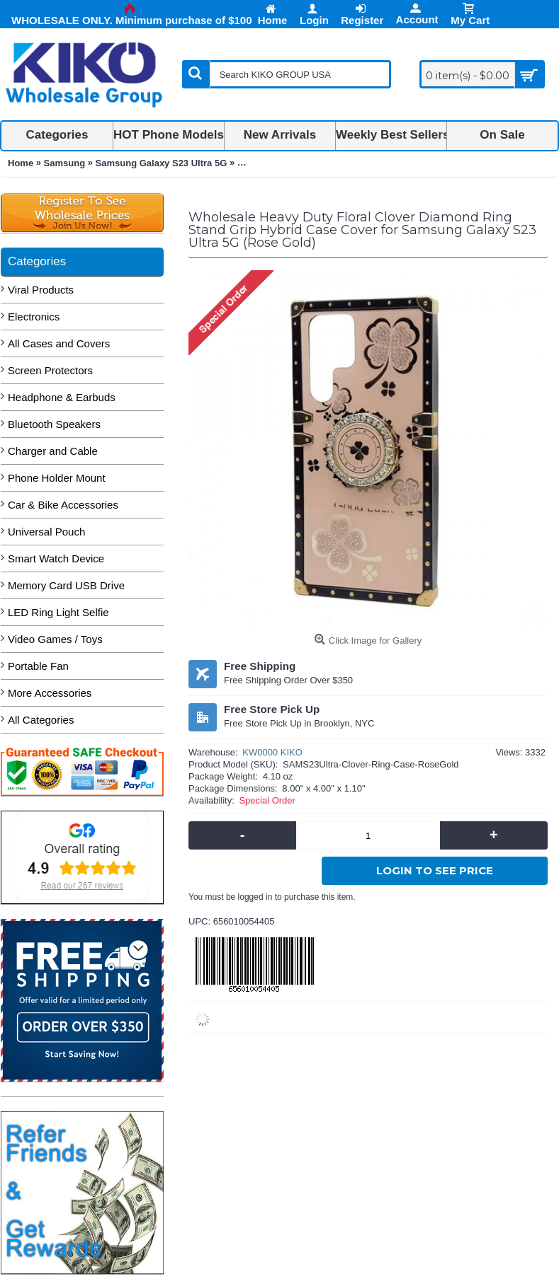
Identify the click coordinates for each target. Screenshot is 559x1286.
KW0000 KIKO (272, 752)
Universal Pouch (46, 532)
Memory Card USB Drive (66, 585)
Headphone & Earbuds (61, 397)
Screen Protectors (50, 370)
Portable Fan (38, 666)
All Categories (41, 720)
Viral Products (41, 290)
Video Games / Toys (55, 639)
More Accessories (49, 693)
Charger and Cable (53, 451)
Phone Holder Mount (57, 478)
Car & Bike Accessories (63, 505)
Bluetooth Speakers (54, 424)
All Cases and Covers (59, 343)
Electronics (34, 317)
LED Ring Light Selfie (58, 612)
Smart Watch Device (56, 558)
